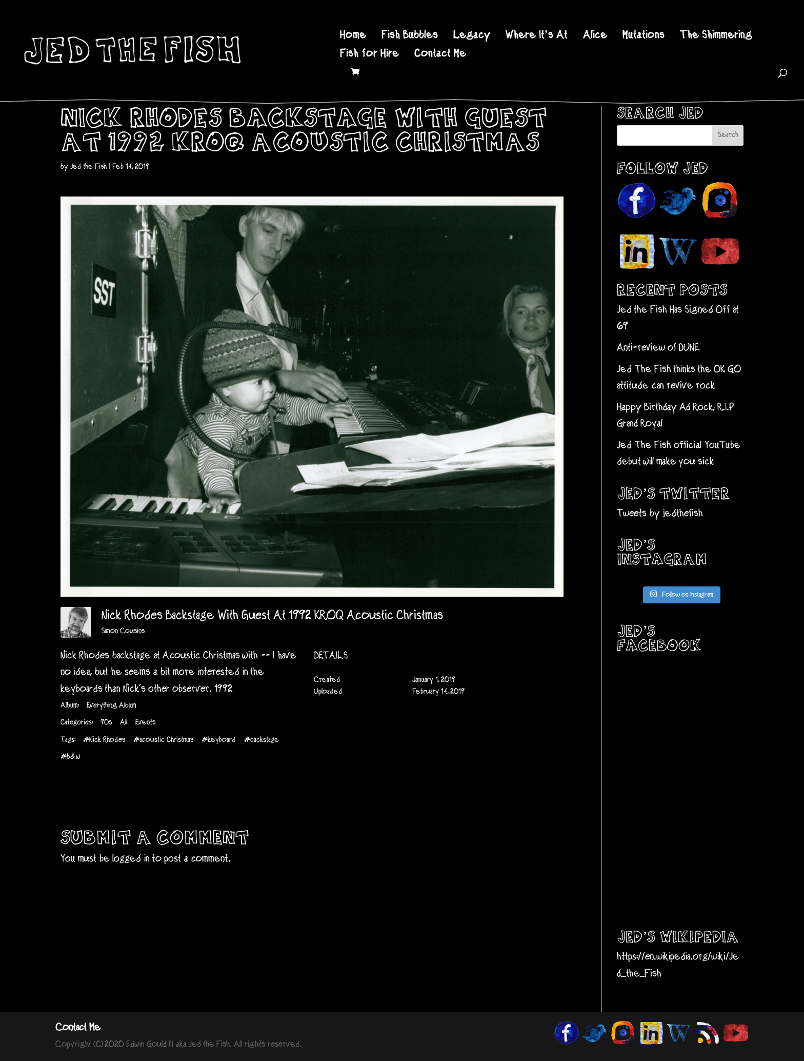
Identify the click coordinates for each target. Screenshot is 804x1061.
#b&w (71, 757)
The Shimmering (716, 37)
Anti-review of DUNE (658, 348)
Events (145, 722)
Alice (595, 37)
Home (353, 37)
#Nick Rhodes (104, 740)
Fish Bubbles (409, 37)
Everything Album (111, 705)
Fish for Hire (369, 55)
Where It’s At (537, 37)
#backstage (261, 740)
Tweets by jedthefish (660, 514)
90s (106, 722)
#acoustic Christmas (163, 740)
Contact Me (440, 55)
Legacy (471, 37)
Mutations (643, 37)
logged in (131, 859)
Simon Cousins (123, 631)
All (123, 722)
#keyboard (219, 740)
